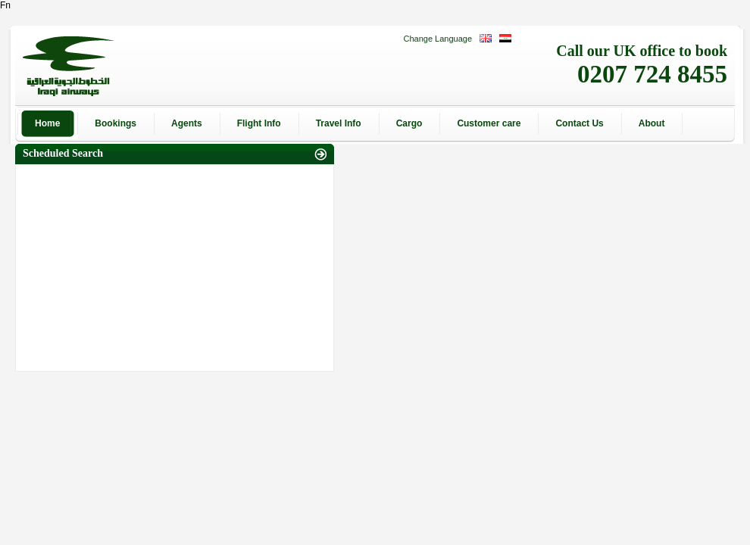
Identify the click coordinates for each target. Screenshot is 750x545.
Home (47, 123)
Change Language (437, 38)
